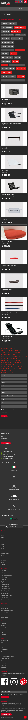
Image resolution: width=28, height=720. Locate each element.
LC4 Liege (17, 57)
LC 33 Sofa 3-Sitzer (7, 50)
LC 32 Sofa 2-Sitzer (7, 46)
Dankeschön (3, 634)
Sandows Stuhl (6, 72)
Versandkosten (4, 640)
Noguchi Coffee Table (8, 68)
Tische (2, 555)
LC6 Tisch (15, 61)
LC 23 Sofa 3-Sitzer (7, 42)
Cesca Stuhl (5, 31)
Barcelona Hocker (7, 27)
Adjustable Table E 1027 (9, 23)
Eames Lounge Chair (7, 35)
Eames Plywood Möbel (6, 597)
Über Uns (3, 621)
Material (3, 625)
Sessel (2, 533)
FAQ (2, 647)
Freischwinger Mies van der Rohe (8, 600)
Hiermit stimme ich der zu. (13, 410)
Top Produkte (4, 568)
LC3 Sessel (14, 53)
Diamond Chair (15, 31)
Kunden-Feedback (5, 630)
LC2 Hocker (5, 53)
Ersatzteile (9, 14)
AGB (2, 632)
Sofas (2, 537)
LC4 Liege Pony (6, 61)
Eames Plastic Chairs (5, 588)
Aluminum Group (5, 549)
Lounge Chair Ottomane (17, 65)
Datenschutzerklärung (18, 410)
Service (3, 14)
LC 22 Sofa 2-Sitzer (16, 38)
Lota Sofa (5, 65)
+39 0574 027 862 (12, 526)
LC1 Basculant (19, 50)
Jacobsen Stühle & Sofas (6, 595)
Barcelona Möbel (5, 593)
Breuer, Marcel (4, 617)
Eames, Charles (4, 608)
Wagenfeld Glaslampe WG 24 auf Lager (13, 80)
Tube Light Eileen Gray (8, 76)
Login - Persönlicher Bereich (7, 656)
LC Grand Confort (5, 586)
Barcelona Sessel (20, 27)
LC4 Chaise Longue (7, 57)
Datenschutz (3, 665)
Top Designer (4, 603)
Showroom (3, 651)
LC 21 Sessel (5, 38)
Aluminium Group (5, 584)
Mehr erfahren (5, 443)
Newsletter (3, 663)
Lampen (3, 558)
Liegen (2, 539)
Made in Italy (4, 627)
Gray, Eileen (3, 615)
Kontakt (2, 661)
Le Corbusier (4, 606)
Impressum (3, 667)
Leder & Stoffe (4, 649)
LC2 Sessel (3, 570)
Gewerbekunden (5, 654)
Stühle (2, 544)
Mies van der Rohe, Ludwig (7, 610)
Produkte (3, 530)
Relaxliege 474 (21, 68)
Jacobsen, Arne (4, 612)
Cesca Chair (3, 579)
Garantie (3, 645)
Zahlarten (3, 642)
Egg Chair (3, 582)
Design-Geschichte (5, 658)
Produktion (3, 623)
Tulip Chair (20, 76)
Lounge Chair (4, 577)
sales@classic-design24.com (15, 524)
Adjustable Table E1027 (6, 575)
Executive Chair (20, 35)
